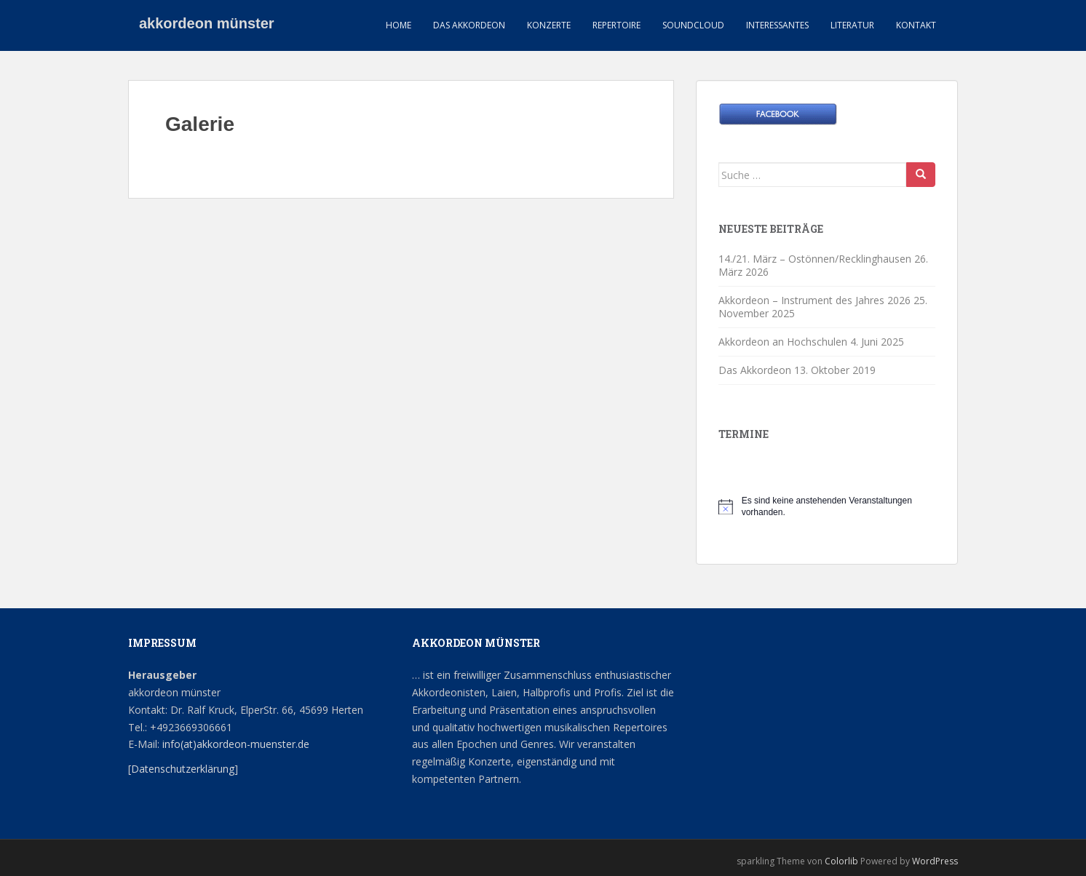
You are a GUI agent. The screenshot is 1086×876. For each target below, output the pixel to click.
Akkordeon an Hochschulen (782, 342)
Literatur (852, 25)
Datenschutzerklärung (182, 769)
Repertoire (616, 25)
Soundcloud (693, 25)
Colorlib (841, 861)
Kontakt (916, 25)
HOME (398, 25)
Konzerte (549, 25)
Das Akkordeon (469, 25)
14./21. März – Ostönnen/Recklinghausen (814, 259)
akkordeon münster (206, 25)
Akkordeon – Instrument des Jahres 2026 (814, 300)
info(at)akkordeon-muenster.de (234, 744)
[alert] (826, 507)
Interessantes (777, 25)
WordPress (935, 861)
